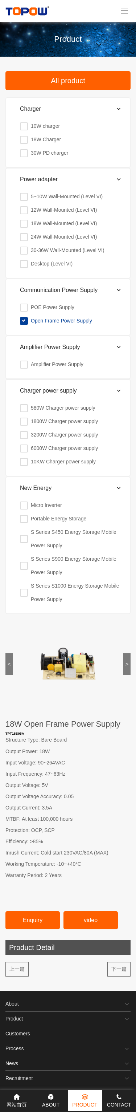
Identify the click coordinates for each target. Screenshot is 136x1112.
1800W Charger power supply (64, 421)
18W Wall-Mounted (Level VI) (64, 223)
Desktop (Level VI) (52, 264)
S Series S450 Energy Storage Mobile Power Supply (73, 538)
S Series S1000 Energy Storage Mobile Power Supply (75, 592)
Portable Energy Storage (58, 518)
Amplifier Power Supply (57, 364)
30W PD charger (49, 153)
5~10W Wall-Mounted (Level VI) (67, 196)
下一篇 (119, 969)
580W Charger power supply (63, 408)
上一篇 (17, 969)
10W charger (45, 126)
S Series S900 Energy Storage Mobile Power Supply (73, 565)
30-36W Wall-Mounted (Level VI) (67, 250)
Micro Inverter (46, 505)
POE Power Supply (52, 307)
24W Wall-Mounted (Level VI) (64, 237)
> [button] (126, 664)
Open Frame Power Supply (61, 321)
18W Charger (46, 139)
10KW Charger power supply (63, 461)
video (91, 920)
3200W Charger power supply (64, 435)
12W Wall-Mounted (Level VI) (64, 210)
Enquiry (32, 920)
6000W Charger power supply (64, 448)
